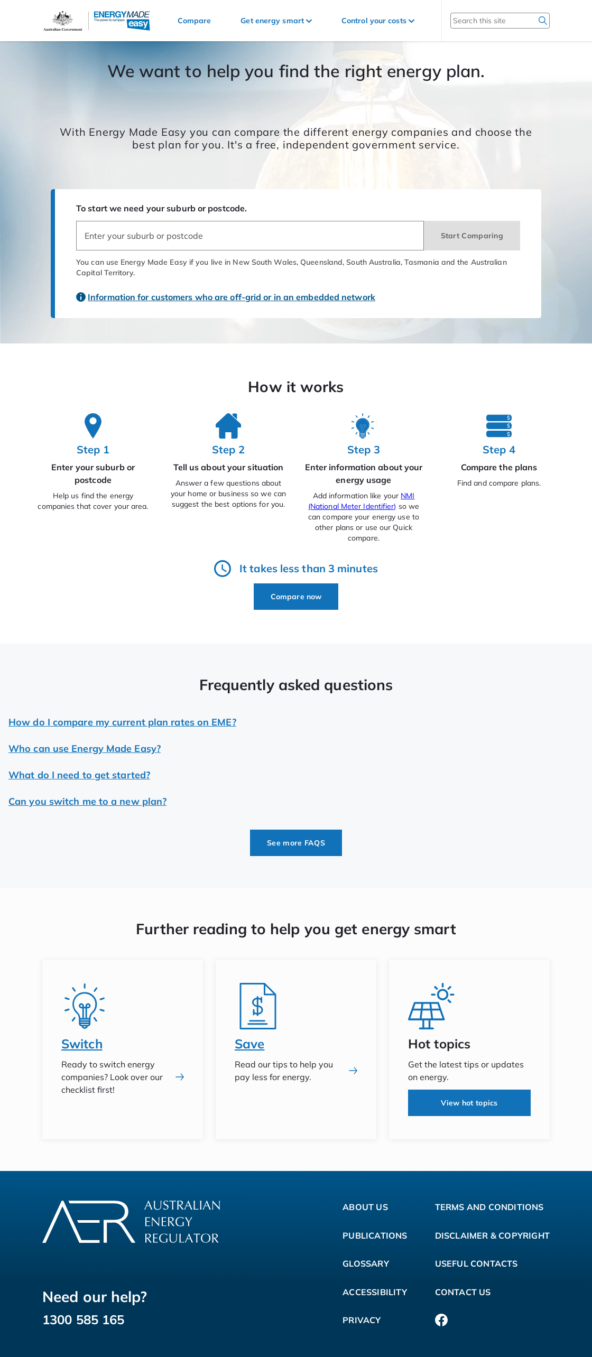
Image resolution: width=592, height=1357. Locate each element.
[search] (543, 20)
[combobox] (250, 235)
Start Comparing (472, 235)
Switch (82, 1044)
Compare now (296, 596)
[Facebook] (441, 1320)
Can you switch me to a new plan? (87, 801)
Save (249, 1044)
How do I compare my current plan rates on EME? (122, 722)
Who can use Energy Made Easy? (84, 748)
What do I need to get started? (79, 775)
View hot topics (469, 1103)
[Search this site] (486, 20)
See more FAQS (296, 843)
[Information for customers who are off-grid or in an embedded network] (226, 291)
